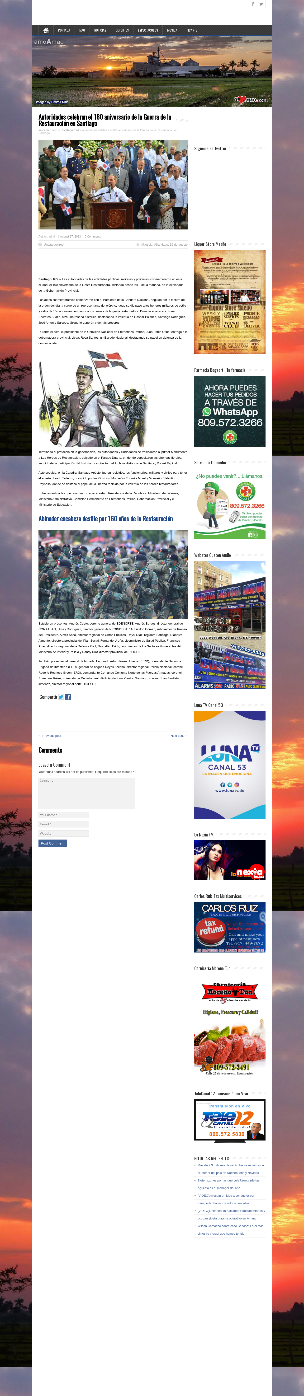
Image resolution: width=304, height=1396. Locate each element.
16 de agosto (179, 244)
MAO (82, 30)
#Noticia (146, 244)
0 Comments (93, 236)
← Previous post (49, 736)
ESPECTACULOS (148, 30)
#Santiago (161, 244)
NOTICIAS (100, 30)
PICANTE (191, 30)
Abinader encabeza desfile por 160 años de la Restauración (105, 518)
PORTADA (64, 30)
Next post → (179, 736)
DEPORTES (122, 30)
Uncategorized (54, 244)
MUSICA (172, 30)
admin (52, 236)
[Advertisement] (109, 264)
